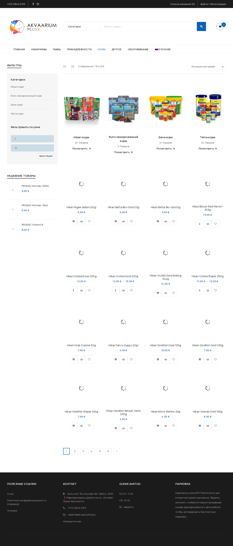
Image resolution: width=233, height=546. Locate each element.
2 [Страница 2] (75, 451)
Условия (12, 510)
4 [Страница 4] (91, 451)
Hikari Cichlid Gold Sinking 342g (165, 277)
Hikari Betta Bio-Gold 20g (123, 207)
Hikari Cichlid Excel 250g (81, 276)
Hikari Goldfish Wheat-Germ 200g (123, 412)
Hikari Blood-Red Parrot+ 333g (207, 208)
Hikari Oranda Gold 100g (208, 411)
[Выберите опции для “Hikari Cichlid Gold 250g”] (115, 290)
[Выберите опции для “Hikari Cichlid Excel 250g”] (73, 290)
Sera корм (17, 104)
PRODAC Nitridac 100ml (35, 186)
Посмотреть (80, 148)
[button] (73, 221)
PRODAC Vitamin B (32, 224)
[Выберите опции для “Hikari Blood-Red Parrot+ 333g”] (199, 224)
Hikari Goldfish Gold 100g (165, 345)
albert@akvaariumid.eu (81, 514)
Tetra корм (17, 113)
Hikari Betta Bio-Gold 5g (165, 207)
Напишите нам (72, 521)
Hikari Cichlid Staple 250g (208, 276)
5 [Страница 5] (100, 451)
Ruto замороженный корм (26, 95)
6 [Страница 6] (108, 451)
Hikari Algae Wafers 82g (81, 207)
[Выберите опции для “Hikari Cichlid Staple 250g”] (199, 290)
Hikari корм (17, 86)
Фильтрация (46, 156)
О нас (10, 493)
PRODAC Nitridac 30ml (35, 205)
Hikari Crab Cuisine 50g (81, 345)
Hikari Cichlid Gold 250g (123, 276)
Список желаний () (182, 4)
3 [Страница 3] (83, 451)
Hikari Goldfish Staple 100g (81, 411)
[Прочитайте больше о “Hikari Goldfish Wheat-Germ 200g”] (115, 428)
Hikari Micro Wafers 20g (165, 411)
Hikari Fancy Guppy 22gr (123, 345)
